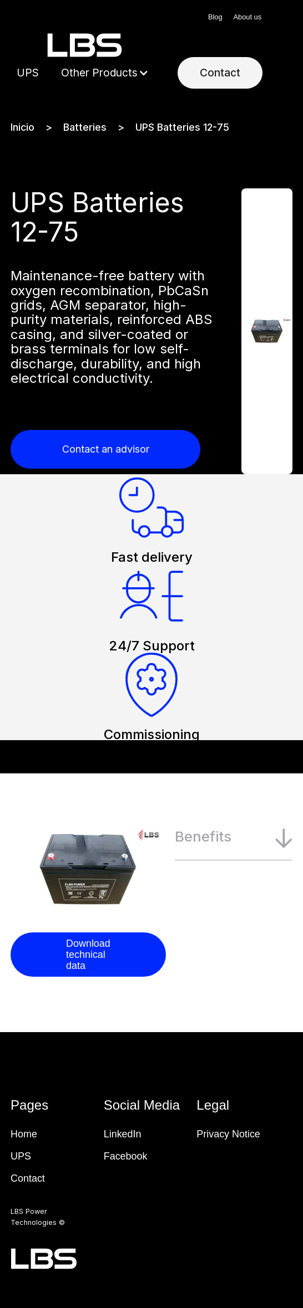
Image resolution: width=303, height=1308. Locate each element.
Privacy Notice (228, 1134)
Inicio (22, 127)
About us (248, 17)
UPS (28, 72)
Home (24, 1134)
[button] (105, 73)
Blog (215, 17)
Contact (220, 72)
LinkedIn (123, 1134)
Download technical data (88, 954)
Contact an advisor (105, 449)
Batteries (85, 127)
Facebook (126, 1156)
